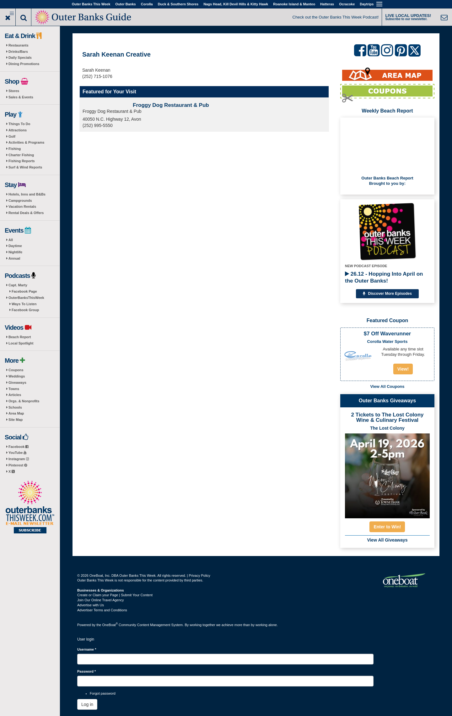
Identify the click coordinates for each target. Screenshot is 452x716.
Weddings (16, 376)
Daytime (15, 246)
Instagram (18, 459)
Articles (14, 395)
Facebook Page (24, 291)
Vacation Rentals (22, 206)
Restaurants (18, 45)
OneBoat (110, 625)
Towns (13, 389)
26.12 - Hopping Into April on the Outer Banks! (384, 277)
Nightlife (15, 252)
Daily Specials (20, 57)
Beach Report (19, 337)
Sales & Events (20, 97)
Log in (87, 704)
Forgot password (103, 693)
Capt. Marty (17, 285)
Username (86, 649)
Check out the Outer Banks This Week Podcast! (336, 17)
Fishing (14, 149)
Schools (15, 407)
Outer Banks (125, 4)
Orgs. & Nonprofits (23, 401)
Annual (14, 258)
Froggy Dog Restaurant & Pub (171, 105)
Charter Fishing (21, 155)
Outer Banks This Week (91, 4)
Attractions (17, 130)
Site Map (15, 419)
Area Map (16, 413)
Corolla (147, 4)
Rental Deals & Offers (26, 213)
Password (86, 671)
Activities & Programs (26, 142)
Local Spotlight (20, 343)
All (10, 240)
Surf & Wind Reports (25, 167)
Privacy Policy (199, 575)
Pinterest (17, 465)
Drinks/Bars (18, 51)
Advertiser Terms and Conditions (102, 610)
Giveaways (17, 382)
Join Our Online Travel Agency (100, 600)
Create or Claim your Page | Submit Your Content (115, 595)
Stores (13, 91)
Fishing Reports (21, 161)
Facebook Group (25, 310)
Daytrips (367, 4)
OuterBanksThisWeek (26, 298)
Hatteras (327, 4)
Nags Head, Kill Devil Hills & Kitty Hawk (235, 4)
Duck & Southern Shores (178, 4)
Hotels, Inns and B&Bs (27, 194)
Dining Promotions (23, 64)
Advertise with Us (90, 605)
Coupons (16, 370)
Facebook (18, 447)
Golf (11, 136)
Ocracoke (347, 4)
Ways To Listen (24, 304)
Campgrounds (20, 200)
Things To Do (19, 124)
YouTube (17, 452)
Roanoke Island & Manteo (294, 4)
